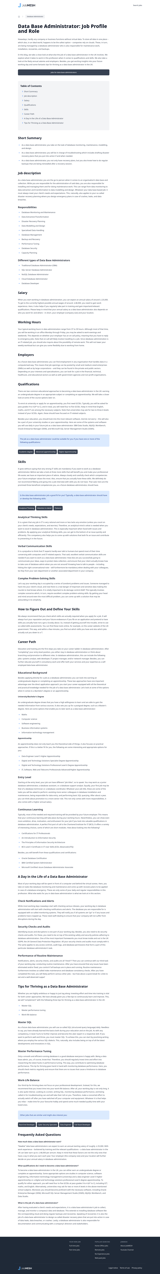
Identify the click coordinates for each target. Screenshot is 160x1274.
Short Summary (31, 91)
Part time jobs (74, 1250)
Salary (26, 100)
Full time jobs (74, 1246)
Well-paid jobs (100, 1258)
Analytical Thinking (26, 508)
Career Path (29, 114)
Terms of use (125, 1268)
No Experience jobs (102, 1254)
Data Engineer (65, 1125)
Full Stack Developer (82, 1125)
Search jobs (137, 5)
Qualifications (30, 105)
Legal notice (113, 1268)
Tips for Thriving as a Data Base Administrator (44, 123)
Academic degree (26, 452)
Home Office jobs (101, 1246)
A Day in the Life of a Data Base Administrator (43, 118)
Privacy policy (137, 1268)
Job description (30, 96)
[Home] (19, 17)
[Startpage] (26, 5)
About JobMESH (127, 1246)
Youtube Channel (127, 1250)
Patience (58, 508)
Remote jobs (99, 1250)
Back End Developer (27, 1125)
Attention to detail (44, 508)
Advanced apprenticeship (46, 452)
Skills (26, 109)
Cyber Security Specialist (47, 1125)
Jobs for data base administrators (64, 72)
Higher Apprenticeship (67, 452)
